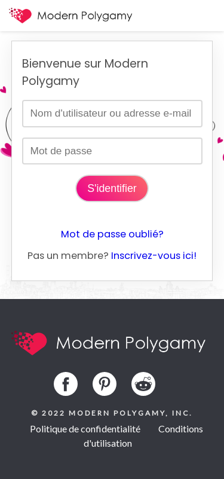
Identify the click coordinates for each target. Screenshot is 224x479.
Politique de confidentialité (85, 428)
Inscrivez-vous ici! (154, 256)
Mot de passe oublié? (112, 234)
